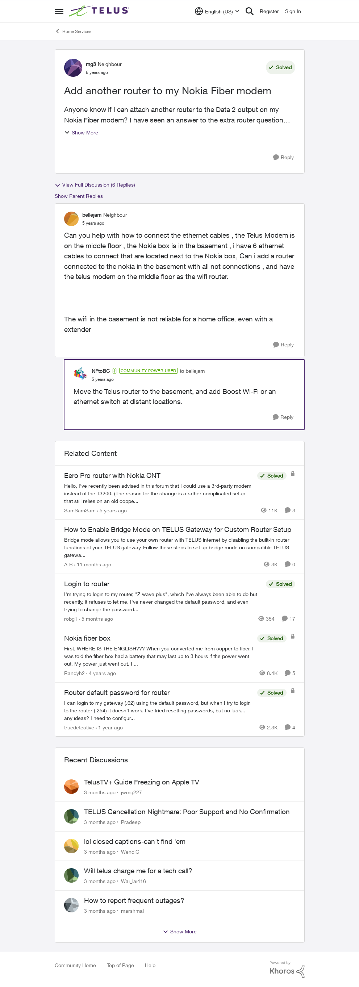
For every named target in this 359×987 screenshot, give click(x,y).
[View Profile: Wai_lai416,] (71, 875)
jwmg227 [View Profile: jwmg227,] (131, 792)
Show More (81, 132)
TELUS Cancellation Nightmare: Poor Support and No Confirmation (187, 812)
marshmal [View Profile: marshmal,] (132, 911)
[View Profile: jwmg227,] (71, 786)
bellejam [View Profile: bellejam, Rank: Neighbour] (91, 215)
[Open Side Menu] (59, 11)
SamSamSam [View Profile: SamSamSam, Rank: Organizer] (80, 510)
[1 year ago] (109, 727)
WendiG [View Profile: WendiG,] (130, 851)
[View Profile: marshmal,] (71, 905)
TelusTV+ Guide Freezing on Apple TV (141, 782)
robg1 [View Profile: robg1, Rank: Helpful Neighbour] (71, 619)
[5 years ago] (112, 510)
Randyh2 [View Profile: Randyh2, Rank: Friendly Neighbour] (74, 673)
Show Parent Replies (79, 196)
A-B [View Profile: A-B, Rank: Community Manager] (68, 564)
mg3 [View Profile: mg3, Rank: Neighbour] (91, 64)
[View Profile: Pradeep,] (71, 816)
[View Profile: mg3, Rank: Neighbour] (73, 68)
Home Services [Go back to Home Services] (73, 31)
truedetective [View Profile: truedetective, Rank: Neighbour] (79, 727)
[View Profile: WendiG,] (71, 846)
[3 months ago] (100, 792)
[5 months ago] (96, 618)
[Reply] (283, 157)
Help (150, 965)
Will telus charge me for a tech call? (138, 871)
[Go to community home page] (100, 11)
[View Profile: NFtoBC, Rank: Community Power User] (81, 374)
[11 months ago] (92, 564)
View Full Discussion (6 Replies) (95, 185)
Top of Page (120, 965)
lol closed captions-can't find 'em (134, 841)
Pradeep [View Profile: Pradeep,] (131, 822)
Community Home (75, 965)
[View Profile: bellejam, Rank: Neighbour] (71, 219)
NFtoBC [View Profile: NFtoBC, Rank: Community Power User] (101, 371)
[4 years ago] (101, 673)
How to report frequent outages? (134, 900)
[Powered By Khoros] (287, 969)
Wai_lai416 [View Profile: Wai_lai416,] (133, 881)
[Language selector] (217, 11)
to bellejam (192, 371)
